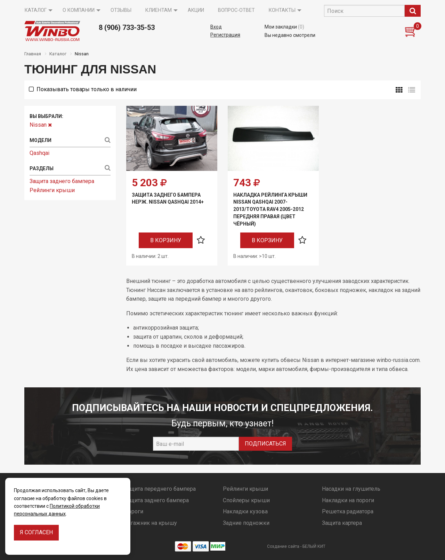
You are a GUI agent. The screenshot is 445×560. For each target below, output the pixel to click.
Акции (196, 10)
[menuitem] (37, 10)
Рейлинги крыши (52, 190)
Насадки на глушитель (351, 489)
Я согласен (36, 532)
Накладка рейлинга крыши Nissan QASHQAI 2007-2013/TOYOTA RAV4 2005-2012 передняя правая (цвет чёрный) (270, 209)
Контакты (282, 10)
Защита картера (342, 523)
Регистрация (225, 35)
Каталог (36, 10)
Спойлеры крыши (246, 500)
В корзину (165, 240)
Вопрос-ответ (236, 10)
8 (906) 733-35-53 (127, 27)
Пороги (133, 511)
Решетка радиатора (347, 511)
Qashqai (39, 153)
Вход (216, 27)
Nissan (41, 124)
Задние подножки (246, 523)
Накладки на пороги (348, 500)
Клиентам (158, 10)
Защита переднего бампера (160, 489)
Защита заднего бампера (62, 181)
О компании (79, 10)
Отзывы (121, 10)
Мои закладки (284, 27)
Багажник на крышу (150, 523)
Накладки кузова (245, 511)
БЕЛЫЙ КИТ (313, 546)
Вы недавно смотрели (290, 35)
